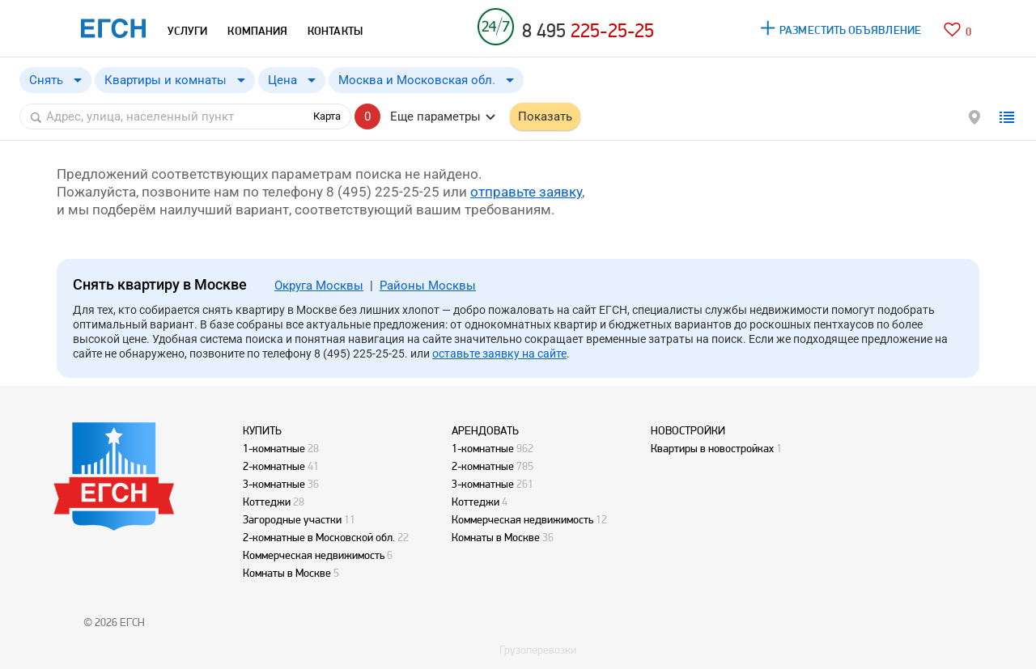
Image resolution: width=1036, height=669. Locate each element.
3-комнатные (274, 483)
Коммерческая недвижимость (313, 554)
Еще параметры (435, 116)
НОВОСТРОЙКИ (688, 430)
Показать (545, 116)
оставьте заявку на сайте (499, 353)
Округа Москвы (318, 285)
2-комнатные (274, 465)
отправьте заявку (526, 192)
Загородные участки (292, 519)
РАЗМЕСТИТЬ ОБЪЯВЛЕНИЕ (850, 29)
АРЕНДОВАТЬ (485, 430)
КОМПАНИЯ (257, 30)
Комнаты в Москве (287, 572)
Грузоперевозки (537, 649)
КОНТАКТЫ (335, 30)
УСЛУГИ (187, 30)
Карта (327, 116)
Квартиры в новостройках (712, 448)
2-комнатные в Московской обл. (319, 537)
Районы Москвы (428, 285)
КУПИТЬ (262, 430)
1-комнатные (274, 448)
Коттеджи (267, 501)
